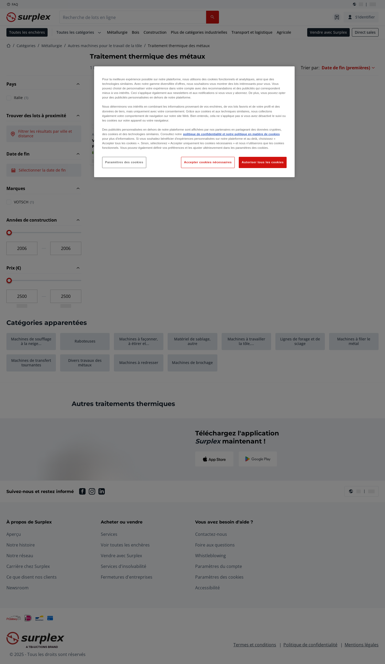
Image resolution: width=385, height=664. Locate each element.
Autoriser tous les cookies (263, 162)
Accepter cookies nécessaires (208, 162)
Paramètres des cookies (124, 162)
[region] (194, 121)
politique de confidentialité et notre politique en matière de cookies (231, 134)
